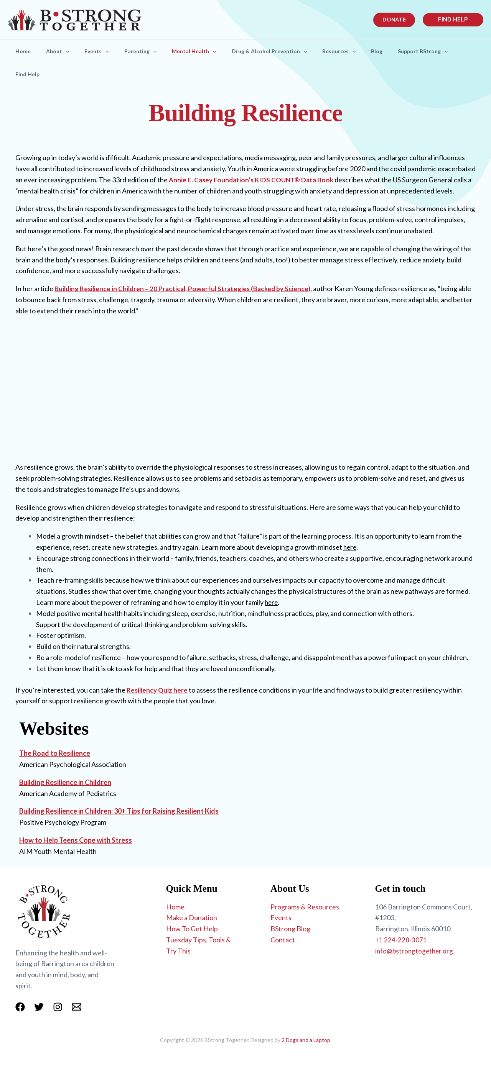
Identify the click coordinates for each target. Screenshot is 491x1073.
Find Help (29, 74)
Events (104, 51)
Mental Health (208, 51)
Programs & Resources (304, 907)
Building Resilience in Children (65, 782)
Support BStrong (449, 51)
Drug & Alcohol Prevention (286, 51)
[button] (394, 20)
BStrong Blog (290, 928)
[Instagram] (58, 1007)
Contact (282, 939)
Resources (359, 51)
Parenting (151, 51)
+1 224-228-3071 (401, 939)
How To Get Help (192, 928)
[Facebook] (20, 1007)
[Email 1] (76, 1007)
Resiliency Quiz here (158, 690)
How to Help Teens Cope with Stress (75, 840)
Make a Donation (191, 917)
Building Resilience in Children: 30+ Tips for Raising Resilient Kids (119, 811)
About (62, 51)
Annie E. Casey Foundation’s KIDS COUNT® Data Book (254, 179)
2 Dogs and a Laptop (306, 1040)
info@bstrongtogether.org (415, 951)
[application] (70, 51)
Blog (399, 51)
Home (24, 51)
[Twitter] (39, 1007)
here (350, 547)
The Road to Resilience (54, 753)
